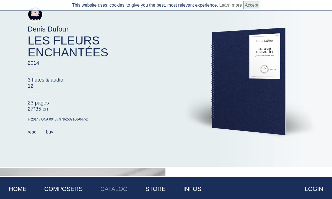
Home (18, 189)
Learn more (230, 5)
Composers (63, 189)
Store (155, 189)
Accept (251, 5)
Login (314, 189)
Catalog (114, 189)
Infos (192, 189)
